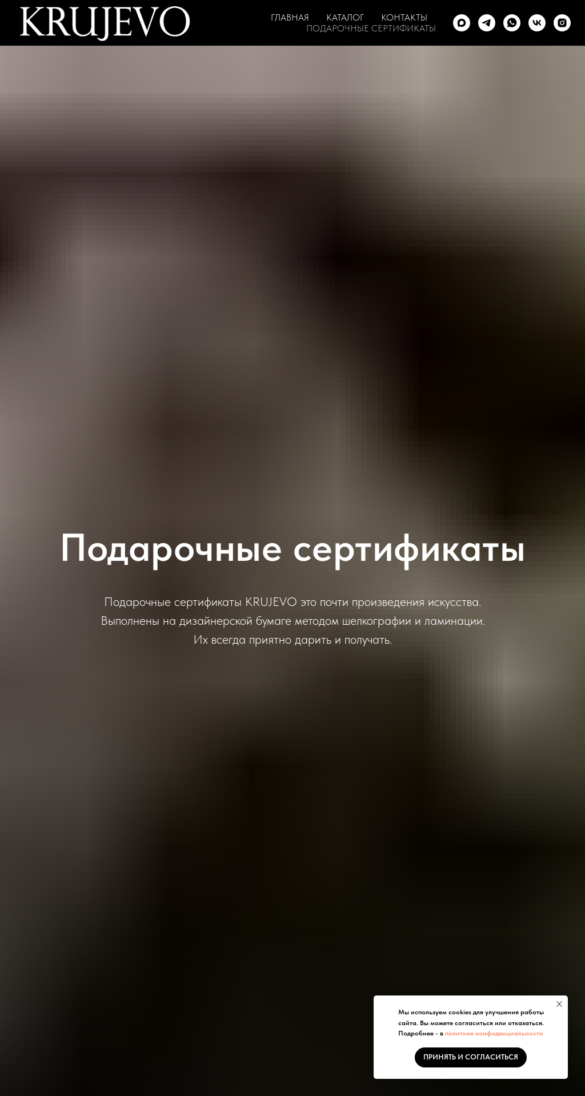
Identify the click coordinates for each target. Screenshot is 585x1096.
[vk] (537, 22)
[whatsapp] (511, 22)
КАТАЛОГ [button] (345, 17)
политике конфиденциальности (494, 1033)
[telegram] (486, 22)
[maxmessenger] (461, 22)
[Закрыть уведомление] (559, 1004)
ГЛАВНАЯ (290, 17)
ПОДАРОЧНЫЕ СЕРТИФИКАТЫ (371, 28)
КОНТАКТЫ (404, 17)
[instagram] (562, 22)
